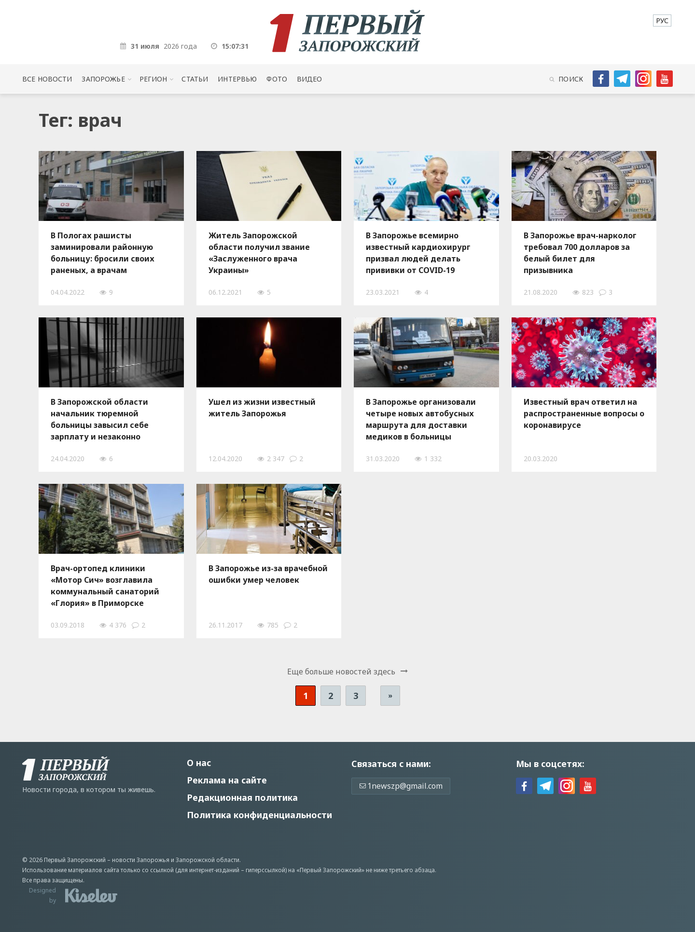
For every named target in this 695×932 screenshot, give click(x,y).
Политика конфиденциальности (259, 815)
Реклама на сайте (227, 780)
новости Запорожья (140, 860)
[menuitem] (662, 20)
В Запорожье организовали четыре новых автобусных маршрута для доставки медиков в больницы (421, 419)
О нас (199, 762)
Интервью (237, 78)
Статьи (194, 78)
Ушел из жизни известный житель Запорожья (262, 408)
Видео (309, 78)
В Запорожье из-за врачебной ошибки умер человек (268, 574)
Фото (276, 78)
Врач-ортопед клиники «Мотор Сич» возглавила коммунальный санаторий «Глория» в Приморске (105, 585)
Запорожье (103, 78)
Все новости (47, 78)
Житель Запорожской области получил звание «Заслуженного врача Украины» (259, 252)
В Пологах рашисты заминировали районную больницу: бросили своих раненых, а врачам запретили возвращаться (102, 252)
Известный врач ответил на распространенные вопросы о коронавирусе (584, 413)
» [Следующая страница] (390, 695)
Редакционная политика (242, 797)
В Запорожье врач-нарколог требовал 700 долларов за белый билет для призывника (580, 252)
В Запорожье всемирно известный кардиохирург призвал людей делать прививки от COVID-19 (418, 252)
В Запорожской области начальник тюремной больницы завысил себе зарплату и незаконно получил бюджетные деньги (109, 419)
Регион (153, 78)
